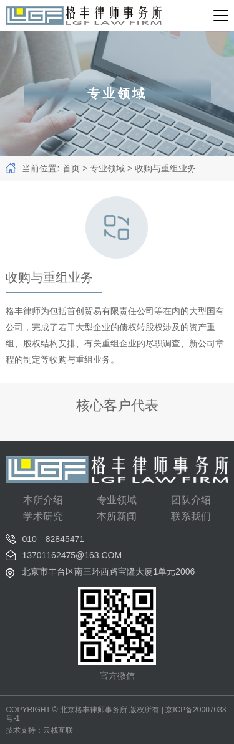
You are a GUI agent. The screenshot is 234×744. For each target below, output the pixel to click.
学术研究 (43, 516)
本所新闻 (117, 516)
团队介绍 (191, 500)
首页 (71, 168)
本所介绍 (43, 500)
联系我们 (191, 516)
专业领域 (107, 168)
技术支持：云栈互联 (39, 730)
